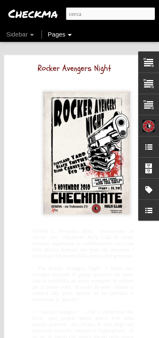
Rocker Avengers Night (74, 65)
